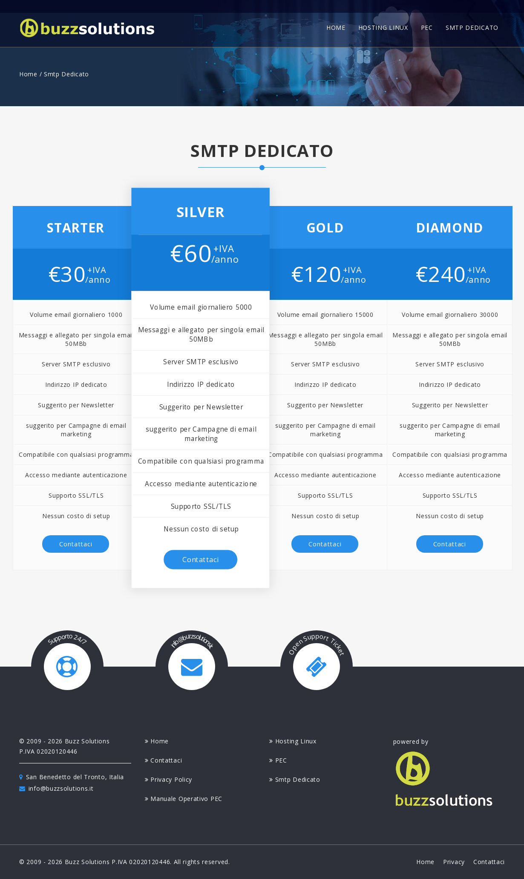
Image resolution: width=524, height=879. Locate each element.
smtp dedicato (472, 27)
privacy (454, 862)
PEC (278, 760)
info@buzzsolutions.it (56, 788)
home (335, 27)
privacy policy (169, 779)
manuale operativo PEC (183, 799)
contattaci (75, 544)
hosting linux (383, 27)
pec (427, 27)
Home (28, 74)
